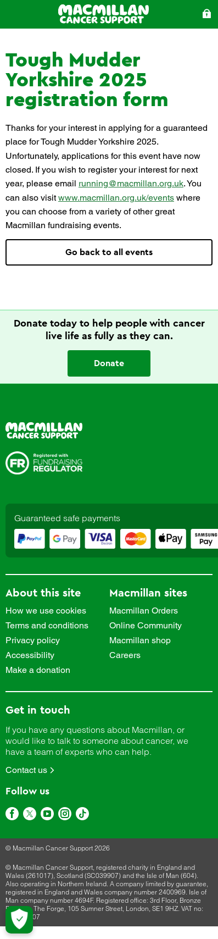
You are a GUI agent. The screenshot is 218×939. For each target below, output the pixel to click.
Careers (125, 655)
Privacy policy (32, 640)
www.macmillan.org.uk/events (116, 197)
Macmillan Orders (143, 610)
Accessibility (29, 655)
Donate (109, 363)
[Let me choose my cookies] (19, 920)
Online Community (145, 625)
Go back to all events (109, 252)
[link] (109, 431)
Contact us (26, 770)
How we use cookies (45, 610)
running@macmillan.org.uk (131, 183)
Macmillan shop (140, 640)
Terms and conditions (46, 625)
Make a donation (37, 670)
